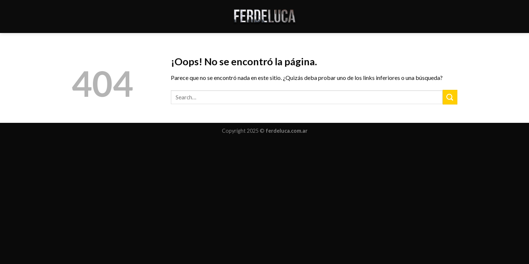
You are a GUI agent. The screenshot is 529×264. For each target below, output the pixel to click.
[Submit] (450, 97)
